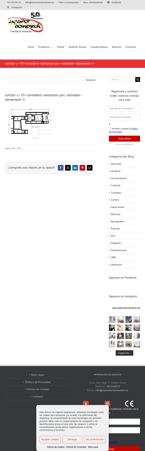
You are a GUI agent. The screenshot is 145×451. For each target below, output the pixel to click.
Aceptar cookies (50, 439)
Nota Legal (93, 447)
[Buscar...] (122, 79)
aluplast (116, 171)
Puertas (115, 228)
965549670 (113, 386)
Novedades (117, 221)
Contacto (37, 396)
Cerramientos (119, 178)
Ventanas (116, 264)
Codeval (115, 185)
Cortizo (115, 199)
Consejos (116, 192)
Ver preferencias (95, 439)
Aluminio (116, 163)
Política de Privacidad (76, 447)
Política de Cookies (56, 447)
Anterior (91, 80)
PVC (113, 235)
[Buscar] (137, 79)
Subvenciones (119, 250)
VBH (113, 257)
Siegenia (116, 243)
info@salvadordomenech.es (111, 390)
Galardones (117, 207)
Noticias (115, 214)
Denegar (72, 439)
